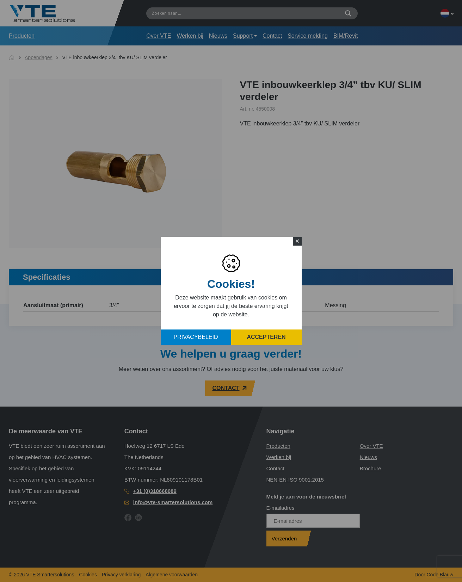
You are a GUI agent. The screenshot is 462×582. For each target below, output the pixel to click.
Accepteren (266, 337)
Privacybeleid (196, 337)
